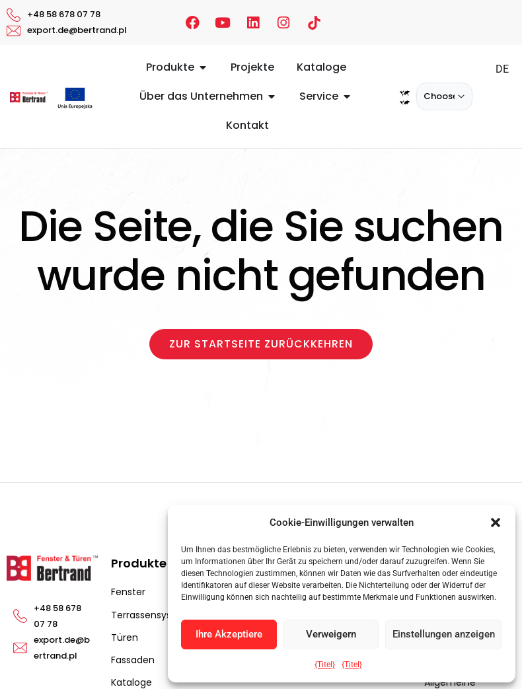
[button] (495, 522)
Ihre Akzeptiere (229, 634)
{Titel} (325, 664)
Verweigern (331, 634)
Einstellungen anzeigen (443, 634)
